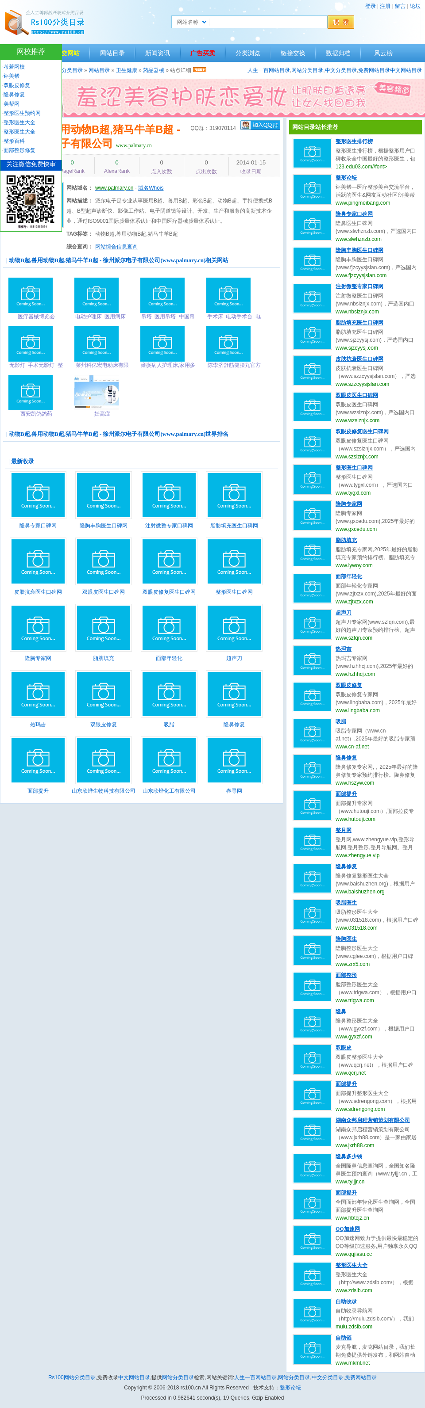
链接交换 (293, 53)
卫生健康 (126, 70)
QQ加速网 (348, 1229)
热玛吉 (38, 724)
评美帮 (11, 76)
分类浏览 (248, 53)
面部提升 (38, 791)
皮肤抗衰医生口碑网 (38, 592)
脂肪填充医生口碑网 (234, 526)
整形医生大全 (351, 1265)
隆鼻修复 (234, 724)
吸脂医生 (346, 903)
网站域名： (79, 188)
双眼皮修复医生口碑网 (169, 592)
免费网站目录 (374, 70)
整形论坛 (346, 178)
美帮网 (11, 104)
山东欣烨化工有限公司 (169, 791)
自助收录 (346, 1301)
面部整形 (346, 975)
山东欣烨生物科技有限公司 (103, 791)
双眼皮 (344, 1048)
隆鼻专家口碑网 (38, 526)
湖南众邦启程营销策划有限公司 (373, 1120)
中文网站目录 (406, 70)
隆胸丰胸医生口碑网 (104, 526)
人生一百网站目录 (268, 70)
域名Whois (150, 188)
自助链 (344, 1338)
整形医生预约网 (22, 113)
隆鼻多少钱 (349, 1156)
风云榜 (383, 53)
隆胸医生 (346, 939)
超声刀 (234, 658)
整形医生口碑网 (234, 592)
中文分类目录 (341, 70)
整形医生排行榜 (354, 141)
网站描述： (79, 201)
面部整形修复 (19, 150)
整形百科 (14, 141)
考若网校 (14, 67)
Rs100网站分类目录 (72, 1377)
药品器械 (153, 70)
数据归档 (338, 53)
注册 (385, 6)
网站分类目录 (307, 70)
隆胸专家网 (38, 658)
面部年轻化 (169, 658)
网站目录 (112, 53)
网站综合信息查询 (116, 247)
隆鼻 (341, 1011)
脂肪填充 (103, 658)
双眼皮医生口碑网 (103, 592)
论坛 (415, 6)
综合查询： (79, 247)
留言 (400, 6)
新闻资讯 (157, 53)
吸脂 (169, 724)
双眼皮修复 (103, 724)
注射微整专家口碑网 (169, 526)
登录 (370, 6)
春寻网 (234, 791)
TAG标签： (79, 234)
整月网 (344, 830)
